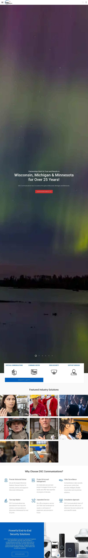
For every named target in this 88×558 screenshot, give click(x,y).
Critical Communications (14, 365)
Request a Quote (24, 380)
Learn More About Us (44, 192)
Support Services (74, 365)
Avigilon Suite (20, 554)
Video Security (54, 365)
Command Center (34, 365)
